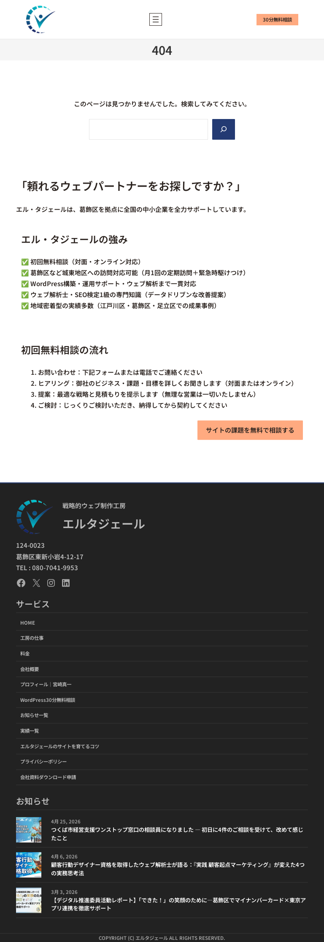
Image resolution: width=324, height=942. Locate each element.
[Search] (223, 129)
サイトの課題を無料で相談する (250, 429)
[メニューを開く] (155, 19)
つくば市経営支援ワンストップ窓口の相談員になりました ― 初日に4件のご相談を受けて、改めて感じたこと (177, 834)
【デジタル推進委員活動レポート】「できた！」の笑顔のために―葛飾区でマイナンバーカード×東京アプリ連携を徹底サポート (178, 904)
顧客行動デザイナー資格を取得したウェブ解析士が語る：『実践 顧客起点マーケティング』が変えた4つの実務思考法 (178, 869)
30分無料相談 (277, 19)
